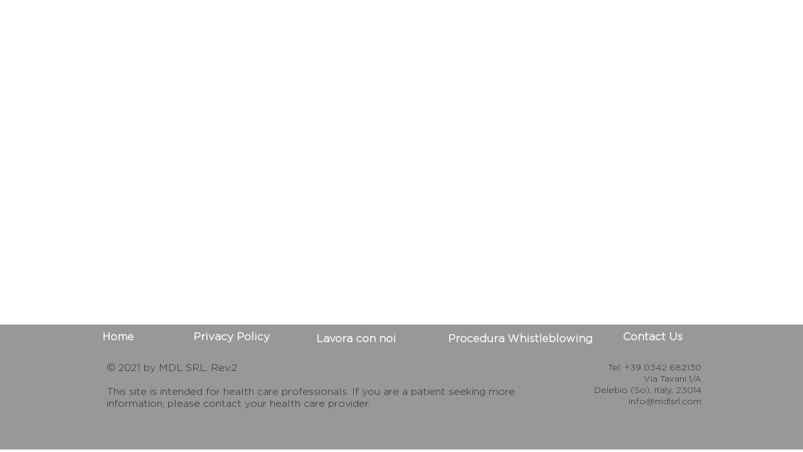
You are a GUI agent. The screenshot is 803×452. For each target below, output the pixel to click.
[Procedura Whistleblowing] (520, 339)
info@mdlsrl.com (665, 401)
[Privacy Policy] (231, 337)
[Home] (118, 337)
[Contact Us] (652, 337)
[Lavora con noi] (356, 339)
